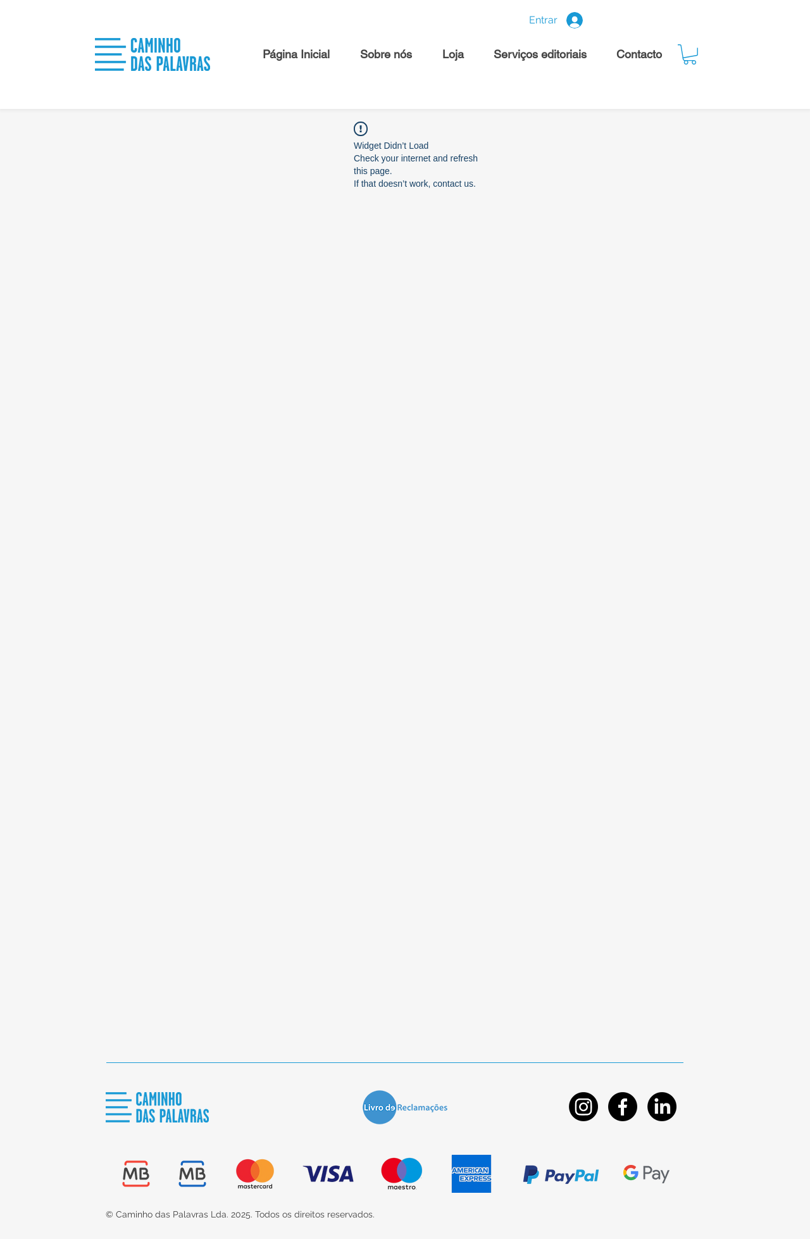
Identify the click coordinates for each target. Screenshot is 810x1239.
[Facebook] (622, 1106)
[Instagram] (583, 1106)
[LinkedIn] (661, 1106)
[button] (690, 54)
